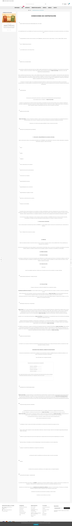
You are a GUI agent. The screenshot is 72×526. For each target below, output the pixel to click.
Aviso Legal (33, 511)
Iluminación (21, 512)
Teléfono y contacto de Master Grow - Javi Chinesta (36, 516)
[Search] (45, 5)
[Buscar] (34, 5)
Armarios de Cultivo (22, 515)
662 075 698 (5, 514)
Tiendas (32, 519)
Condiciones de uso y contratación (34, 513)
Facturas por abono (45, 512)
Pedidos (43, 511)
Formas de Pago (33, 514)
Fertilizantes (21, 511)
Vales (43, 515)
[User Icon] (64, 5)
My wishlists (44, 516)
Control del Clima (22, 516)
